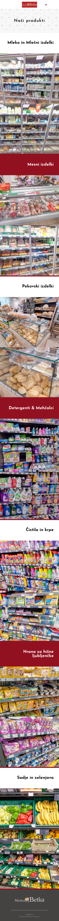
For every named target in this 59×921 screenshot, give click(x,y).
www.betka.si (29, 914)
